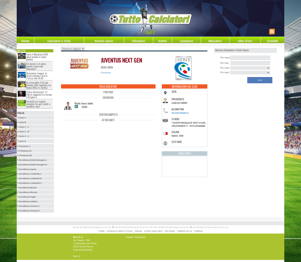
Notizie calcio (103, 41)
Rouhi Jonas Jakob (84, 103)
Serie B (22, 122)
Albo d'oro (245, 41)
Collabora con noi (184, 231)
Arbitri (162, 41)
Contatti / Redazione (135, 237)
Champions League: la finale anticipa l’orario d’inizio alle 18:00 (36, 76)
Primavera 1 (24, 146)
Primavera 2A (25, 151)
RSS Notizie (170, 231)
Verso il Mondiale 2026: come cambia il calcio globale (37, 57)
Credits (101, 231)
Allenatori (138, 41)
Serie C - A (24, 127)
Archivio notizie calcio (153, 231)
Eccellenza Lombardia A (30, 174)
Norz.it (76, 256)
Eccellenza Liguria (27, 169)
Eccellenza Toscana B (29, 211)
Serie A (22, 118)
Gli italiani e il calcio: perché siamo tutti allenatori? (36, 66)
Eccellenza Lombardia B (30, 178)
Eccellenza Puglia (27, 197)
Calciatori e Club (58, 41)
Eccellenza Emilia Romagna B (33, 165)
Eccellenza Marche (28, 188)
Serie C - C (24, 136)
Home (25, 41)
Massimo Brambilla (180, 112)
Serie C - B (24, 132)
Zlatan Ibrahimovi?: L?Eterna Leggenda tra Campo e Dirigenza (39, 94)
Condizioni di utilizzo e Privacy (120, 231)
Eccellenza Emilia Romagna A (33, 160)
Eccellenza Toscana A (29, 206)
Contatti (272, 41)
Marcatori (215, 41)
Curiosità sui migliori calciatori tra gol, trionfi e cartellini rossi (38, 104)
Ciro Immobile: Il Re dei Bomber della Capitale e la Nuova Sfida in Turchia (38, 85)
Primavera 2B (25, 155)
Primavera (106, 72)
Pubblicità (198, 231)
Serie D (22, 141)
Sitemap (138, 231)
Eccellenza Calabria (28, 201)
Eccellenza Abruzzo (28, 192)
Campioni (186, 41)
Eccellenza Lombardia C (30, 183)
